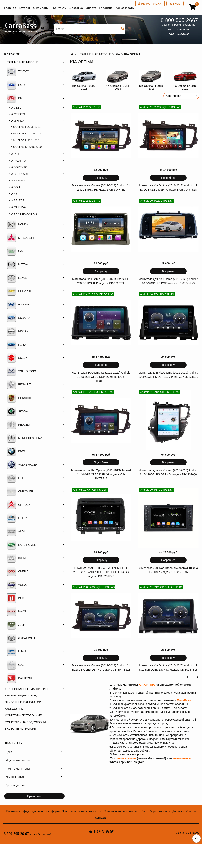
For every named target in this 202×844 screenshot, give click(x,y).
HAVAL (17, 611)
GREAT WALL (21, 638)
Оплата (91, 7)
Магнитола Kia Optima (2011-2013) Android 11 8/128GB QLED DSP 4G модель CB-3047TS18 (101, 667)
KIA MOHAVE (17, 180)
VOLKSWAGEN (22, 464)
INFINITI (18, 558)
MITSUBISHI (20, 237)
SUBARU (18, 317)
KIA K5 (13, 193)
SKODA (17, 411)
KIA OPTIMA (16, 120)
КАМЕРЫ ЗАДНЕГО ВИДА (21, 695)
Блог (144, 811)
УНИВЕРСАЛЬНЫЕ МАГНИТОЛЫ (26, 689)
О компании (41, 7)
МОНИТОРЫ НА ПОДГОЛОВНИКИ (27, 722)
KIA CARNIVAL (18, 207)
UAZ (15, 251)
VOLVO (17, 584)
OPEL (16, 478)
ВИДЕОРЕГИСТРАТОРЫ (20, 728)
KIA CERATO (17, 114)
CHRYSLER (20, 491)
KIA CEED (15, 107)
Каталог (24, 7)
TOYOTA (18, 71)
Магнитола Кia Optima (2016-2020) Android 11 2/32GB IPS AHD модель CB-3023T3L (101, 281)
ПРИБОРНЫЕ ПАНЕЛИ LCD (23, 702)
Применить (34, 796)
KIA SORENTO (18, 167)
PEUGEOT (19, 424)
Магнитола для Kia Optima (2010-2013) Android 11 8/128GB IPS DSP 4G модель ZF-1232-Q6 (168, 472)
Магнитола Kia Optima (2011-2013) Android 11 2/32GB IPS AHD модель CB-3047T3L (101, 187)
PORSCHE (19, 398)
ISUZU (16, 598)
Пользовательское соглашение (82, 811)
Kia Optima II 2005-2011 (84, 87)
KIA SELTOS (16, 200)
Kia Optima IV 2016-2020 (185, 87)
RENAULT (19, 384)
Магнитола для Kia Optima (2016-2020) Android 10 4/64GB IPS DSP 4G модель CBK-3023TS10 (168, 374)
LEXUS (17, 278)
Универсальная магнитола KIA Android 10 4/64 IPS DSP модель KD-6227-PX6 (168, 570)
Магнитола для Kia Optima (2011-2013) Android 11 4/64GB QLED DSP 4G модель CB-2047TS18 (101, 474)
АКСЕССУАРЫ (14, 708)
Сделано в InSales (187, 832)
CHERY (17, 571)
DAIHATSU (19, 678)
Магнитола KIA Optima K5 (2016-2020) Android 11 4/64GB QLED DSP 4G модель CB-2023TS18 (101, 377)
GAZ (15, 665)
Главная (10, 7)
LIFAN (16, 651)
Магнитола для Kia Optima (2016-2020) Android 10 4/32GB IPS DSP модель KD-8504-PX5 (168, 281)
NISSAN (17, 331)
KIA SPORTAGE (19, 174)
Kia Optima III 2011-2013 (118, 87)
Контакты (60, 7)
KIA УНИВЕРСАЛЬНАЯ (23, 213)
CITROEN (19, 504)
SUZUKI (17, 358)
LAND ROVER (21, 545)
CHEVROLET (21, 291)
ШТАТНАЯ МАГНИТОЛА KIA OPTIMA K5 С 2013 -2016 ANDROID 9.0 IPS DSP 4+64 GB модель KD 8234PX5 (101, 572)
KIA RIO (14, 154)
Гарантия (106, 7)
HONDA (17, 224)
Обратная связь (160, 811)
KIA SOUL (15, 187)
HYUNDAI (19, 304)
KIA (117, 54)
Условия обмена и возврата (121, 811)
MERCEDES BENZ (24, 438)
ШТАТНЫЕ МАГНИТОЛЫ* (94, 54)
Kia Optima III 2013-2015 (151, 87)
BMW (16, 451)
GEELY (17, 518)
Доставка (76, 7)
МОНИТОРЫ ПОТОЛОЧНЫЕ (23, 715)
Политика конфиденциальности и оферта (33, 811)
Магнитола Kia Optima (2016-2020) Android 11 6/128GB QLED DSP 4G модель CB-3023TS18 (168, 667)
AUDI (16, 531)
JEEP (16, 625)
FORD (16, 344)
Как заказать (124, 7)
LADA (16, 85)
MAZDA (17, 264)
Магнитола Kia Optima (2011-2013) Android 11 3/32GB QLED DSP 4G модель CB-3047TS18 (168, 187)
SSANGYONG (21, 371)
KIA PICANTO (17, 160)
